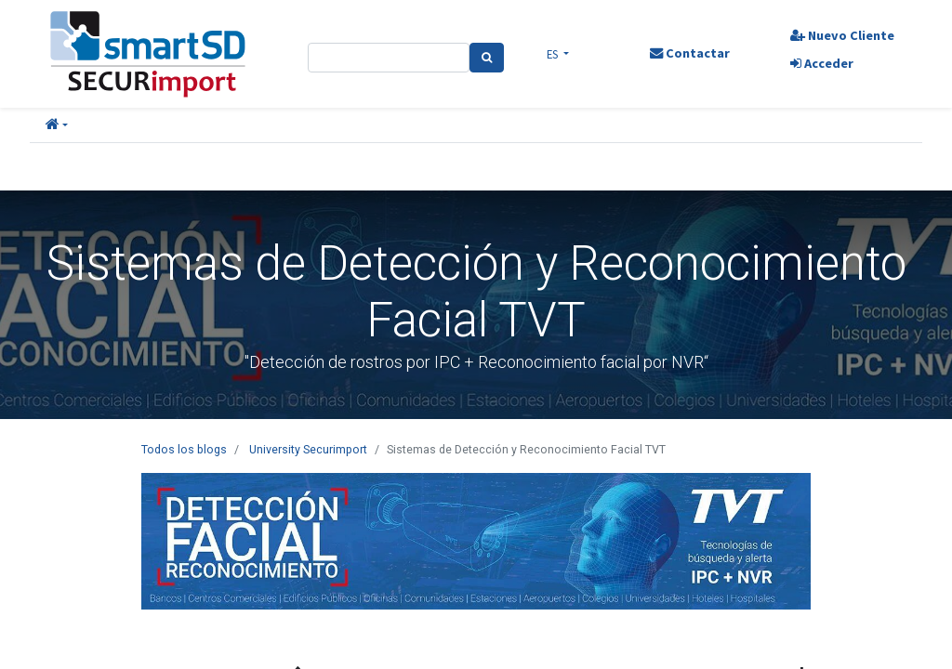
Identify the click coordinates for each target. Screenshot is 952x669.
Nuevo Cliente (841, 35)
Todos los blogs (184, 449)
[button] (57, 125)
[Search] (486, 57)
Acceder (821, 63)
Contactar (689, 53)
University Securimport (308, 449)
